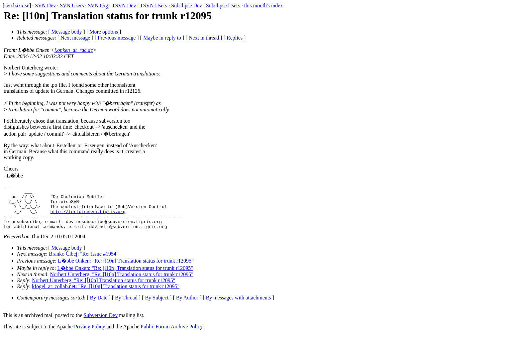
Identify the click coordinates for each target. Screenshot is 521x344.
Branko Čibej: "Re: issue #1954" (84, 263)
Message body (67, 32)
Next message (75, 38)
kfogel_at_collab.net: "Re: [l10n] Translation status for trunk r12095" (105, 295)
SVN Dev (45, 5)
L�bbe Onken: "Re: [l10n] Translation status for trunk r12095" (126, 270)
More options (103, 32)
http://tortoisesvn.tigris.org (87, 217)
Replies (235, 38)
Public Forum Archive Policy (171, 335)
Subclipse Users (223, 5)
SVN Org (98, 5)
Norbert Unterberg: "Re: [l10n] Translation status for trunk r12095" (121, 283)
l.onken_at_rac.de (73, 50)
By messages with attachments (238, 306)
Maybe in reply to (162, 38)
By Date (99, 306)
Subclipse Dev (186, 5)
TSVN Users (153, 5)
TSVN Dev (124, 5)
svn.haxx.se (16, 5)
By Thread (126, 306)
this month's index (263, 5)
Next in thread (204, 38)
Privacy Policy (89, 335)
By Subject (156, 306)
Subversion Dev (101, 324)
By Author (187, 306)
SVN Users (72, 5)
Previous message (117, 38)
